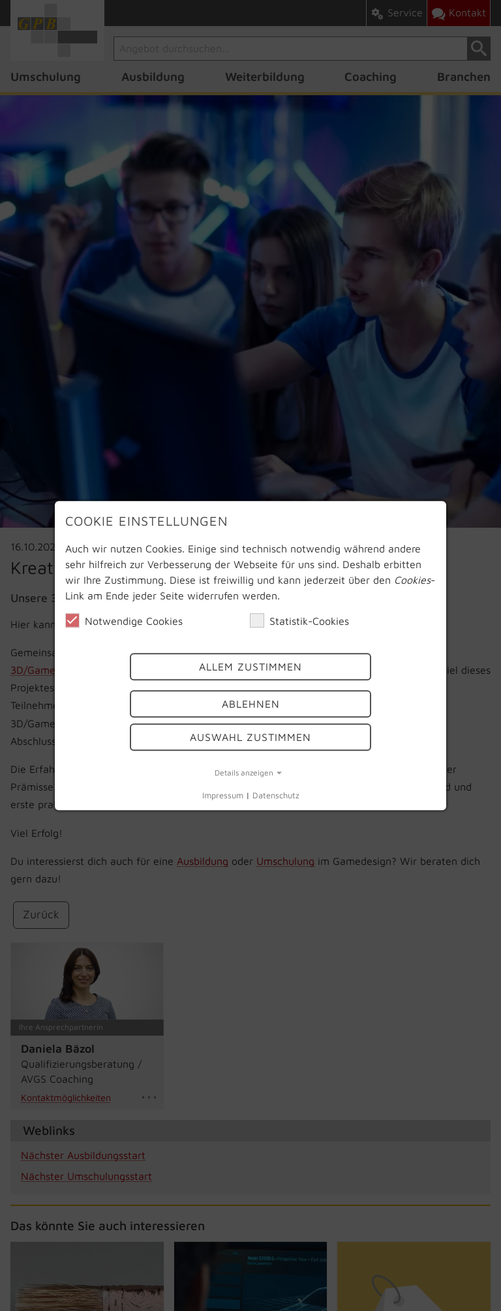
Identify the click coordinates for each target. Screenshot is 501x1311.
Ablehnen (251, 704)
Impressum (222, 795)
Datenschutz (275, 795)
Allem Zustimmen (250, 666)
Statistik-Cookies (299, 620)
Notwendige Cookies (124, 620)
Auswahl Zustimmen (250, 737)
